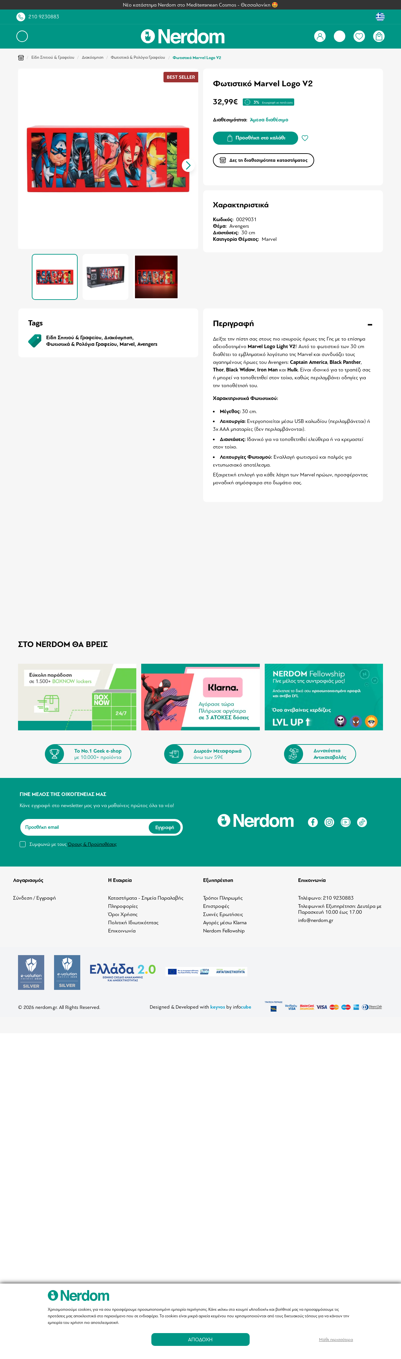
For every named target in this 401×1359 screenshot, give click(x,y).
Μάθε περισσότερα (336, 1339)
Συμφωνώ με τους (73, 844)
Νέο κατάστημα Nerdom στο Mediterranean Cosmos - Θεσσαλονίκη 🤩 (200, 5)
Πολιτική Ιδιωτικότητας (133, 923)
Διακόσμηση (93, 57)
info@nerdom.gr (315, 920)
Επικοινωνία (122, 931)
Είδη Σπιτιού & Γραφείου (52, 57)
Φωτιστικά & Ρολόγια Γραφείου (138, 57)
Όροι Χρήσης (123, 914)
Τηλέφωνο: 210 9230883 (326, 898)
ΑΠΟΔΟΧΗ (200, 1339)
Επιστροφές (216, 906)
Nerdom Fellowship (224, 931)
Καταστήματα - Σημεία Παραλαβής (145, 898)
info (242, 1007)
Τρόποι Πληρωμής (223, 898)
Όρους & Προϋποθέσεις (92, 844)
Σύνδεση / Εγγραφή (34, 898)
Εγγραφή (164, 827)
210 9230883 (44, 17)
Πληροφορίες (123, 906)
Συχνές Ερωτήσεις (223, 914)
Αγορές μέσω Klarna (225, 923)
